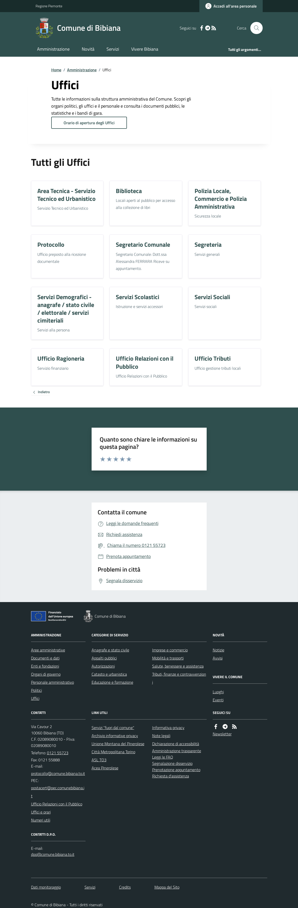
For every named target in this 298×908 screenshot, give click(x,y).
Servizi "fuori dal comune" (113, 728)
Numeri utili (40, 820)
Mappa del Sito (166, 887)
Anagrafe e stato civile (110, 650)
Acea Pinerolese (105, 768)
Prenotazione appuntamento (176, 770)
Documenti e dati (45, 658)
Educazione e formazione (112, 682)
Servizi (112, 49)
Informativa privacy (168, 728)
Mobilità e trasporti (168, 658)
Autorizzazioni (103, 666)
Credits (125, 887)
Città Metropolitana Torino (113, 752)
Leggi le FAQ (162, 757)
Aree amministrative (48, 650)
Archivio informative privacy (115, 736)
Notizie (218, 650)
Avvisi (218, 658)
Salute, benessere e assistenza (178, 666)
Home (56, 70)
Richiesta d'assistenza (170, 776)
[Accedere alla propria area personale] (231, 6)
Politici (36, 690)
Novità (88, 49)
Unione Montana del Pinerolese (118, 744)
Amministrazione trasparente (176, 751)
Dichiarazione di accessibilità (175, 744)
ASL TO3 (99, 760)
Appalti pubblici (104, 658)
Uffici (35, 698)
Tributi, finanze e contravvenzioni (179, 678)
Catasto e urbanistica (109, 674)
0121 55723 (57, 753)
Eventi (218, 700)
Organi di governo (46, 674)
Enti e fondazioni (45, 666)
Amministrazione (53, 49)
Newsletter (222, 734)
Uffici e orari (41, 812)
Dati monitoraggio (46, 887)
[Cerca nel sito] (254, 28)
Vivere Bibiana (144, 49)
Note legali (161, 736)
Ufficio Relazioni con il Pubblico (56, 804)
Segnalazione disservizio (172, 763)
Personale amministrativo (52, 682)
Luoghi (218, 692)
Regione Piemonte (49, 6)
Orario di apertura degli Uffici (89, 123)
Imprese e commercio (170, 650)
